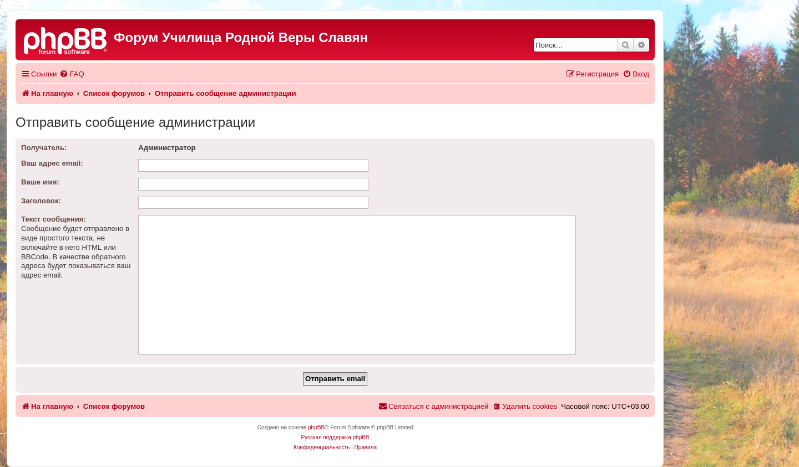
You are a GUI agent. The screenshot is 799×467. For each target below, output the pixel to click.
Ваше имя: (40, 182)
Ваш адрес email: (52, 163)
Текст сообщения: (53, 219)
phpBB (316, 427)
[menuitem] (71, 74)
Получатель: (44, 147)
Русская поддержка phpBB (335, 437)
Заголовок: (41, 201)
